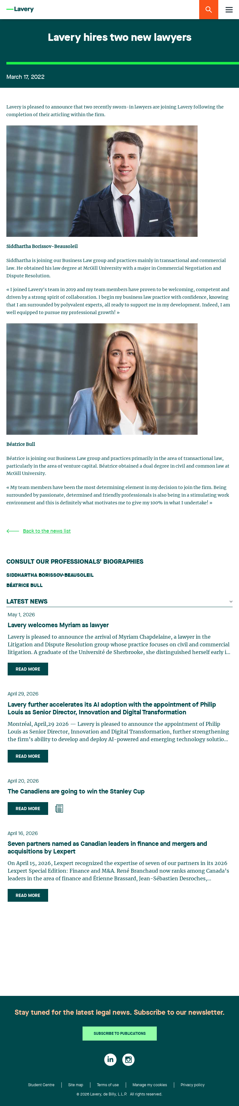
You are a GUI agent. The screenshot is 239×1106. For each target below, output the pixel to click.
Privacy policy (193, 1085)
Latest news (119, 602)
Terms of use (108, 1085)
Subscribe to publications (120, 1034)
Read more (28, 669)
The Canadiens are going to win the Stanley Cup (76, 792)
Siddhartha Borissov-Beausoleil (50, 575)
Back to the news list (38, 531)
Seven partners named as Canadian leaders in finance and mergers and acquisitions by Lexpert (107, 848)
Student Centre (41, 1085)
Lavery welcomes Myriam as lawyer (58, 625)
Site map (75, 1085)
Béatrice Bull (24, 585)
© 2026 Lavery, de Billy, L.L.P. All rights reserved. (119, 1094)
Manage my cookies (150, 1085)
